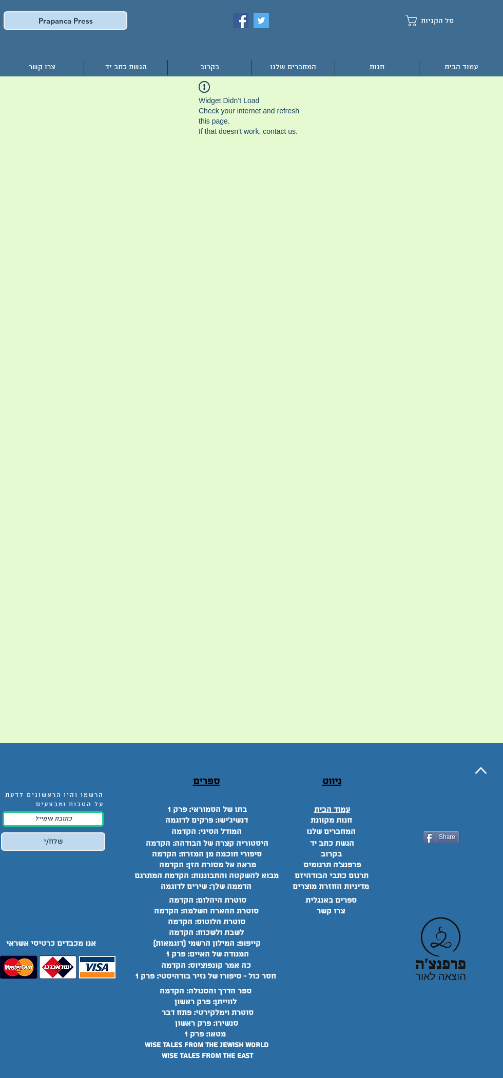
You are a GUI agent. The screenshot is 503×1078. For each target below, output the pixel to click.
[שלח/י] (53, 841)
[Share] (441, 837)
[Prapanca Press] (65, 20)
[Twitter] (261, 20)
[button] (439, 20)
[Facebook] (240, 20)
